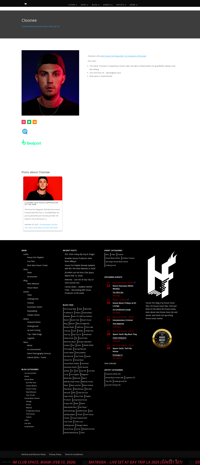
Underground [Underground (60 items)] (69, 425)
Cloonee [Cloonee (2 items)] (67, 331)
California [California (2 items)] (79, 327)
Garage (29, 401)
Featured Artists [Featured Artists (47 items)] (113, 374)
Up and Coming (33, 330)
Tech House (54, 228)
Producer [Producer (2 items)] (67, 400)
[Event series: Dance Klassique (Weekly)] (135, 283)
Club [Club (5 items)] (74, 331)
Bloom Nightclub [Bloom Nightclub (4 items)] (83, 324)
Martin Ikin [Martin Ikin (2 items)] (68, 378)
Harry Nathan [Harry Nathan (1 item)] (81, 353)
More (132, 5)
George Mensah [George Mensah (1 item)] (80, 349)
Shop (83, 5)
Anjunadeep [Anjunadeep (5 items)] (87, 313)
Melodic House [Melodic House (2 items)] (87, 382)
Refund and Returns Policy (34, 454)
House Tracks (31, 389)
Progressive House (33, 411)
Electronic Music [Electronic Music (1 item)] (70, 342)
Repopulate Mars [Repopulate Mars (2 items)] (70, 407)
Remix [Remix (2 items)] (83, 403)
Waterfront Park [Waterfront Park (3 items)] (88, 429)
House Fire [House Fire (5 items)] (68, 360)
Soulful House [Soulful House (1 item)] (82, 411)
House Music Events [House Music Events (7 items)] (113, 258)
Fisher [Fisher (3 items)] (79, 345)
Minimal (29, 408)
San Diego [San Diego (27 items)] (82, 407)
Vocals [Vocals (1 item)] (78, 429)
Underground (32, 299)
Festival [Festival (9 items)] (120, 254)
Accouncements (45, 224)
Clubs (29, 295)
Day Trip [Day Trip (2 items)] (67, 334)
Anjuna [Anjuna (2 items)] (78, 313)
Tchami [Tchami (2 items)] (79, 414)
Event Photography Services (39, 353)
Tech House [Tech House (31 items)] (89, 414)
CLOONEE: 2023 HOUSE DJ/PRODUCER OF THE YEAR (41, 203)
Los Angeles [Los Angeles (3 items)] (74, 374)
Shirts (29, 272)
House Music (38, 228)
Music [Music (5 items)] (66, 385)
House (31, 228)
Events (106, 5)
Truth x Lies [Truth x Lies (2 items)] (79, 422)
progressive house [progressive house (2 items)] (80, 400)
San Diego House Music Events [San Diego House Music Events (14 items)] (117, 262)
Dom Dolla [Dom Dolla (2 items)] (83, 338)
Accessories (32, 276)
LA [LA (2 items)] (72, 371)
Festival (30, 303)
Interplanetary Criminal (123, 320)
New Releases (33, 283)
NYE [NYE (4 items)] (74, 393)
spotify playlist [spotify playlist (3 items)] (69, 414)
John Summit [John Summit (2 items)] (83, 367)
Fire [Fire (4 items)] (73, 345)
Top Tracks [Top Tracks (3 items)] (68, 422)
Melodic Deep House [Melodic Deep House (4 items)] (72, 382)
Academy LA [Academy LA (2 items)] (68, 313)
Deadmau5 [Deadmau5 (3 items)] (87, 334)
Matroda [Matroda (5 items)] (77, 378)
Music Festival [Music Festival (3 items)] (88, 385)
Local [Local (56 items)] (66, 374)
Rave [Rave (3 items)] (76, 403)
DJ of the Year (31, 382)
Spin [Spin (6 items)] (91, 411)
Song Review (29, 426)
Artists (120, 5)
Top (58, 26)
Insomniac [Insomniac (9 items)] (85, 363)
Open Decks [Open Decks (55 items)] (68, 396)
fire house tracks (169, 309)
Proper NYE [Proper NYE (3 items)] (68, 403)
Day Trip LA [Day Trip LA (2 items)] (77, 334)
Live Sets (46, 228)
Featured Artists (28, 26)
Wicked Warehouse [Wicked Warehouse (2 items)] (71, 433)
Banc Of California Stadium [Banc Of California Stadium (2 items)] (82, 316)
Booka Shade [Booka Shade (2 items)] (69, 327)
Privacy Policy (55, 454)
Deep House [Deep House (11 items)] (68, 338)
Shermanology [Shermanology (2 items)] (69, 411)
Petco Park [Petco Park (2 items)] (79, 396)
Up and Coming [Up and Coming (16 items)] (113, 385)
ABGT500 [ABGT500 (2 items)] (87, 309)
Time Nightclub (118, 324)
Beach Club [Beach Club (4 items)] (75, 320)
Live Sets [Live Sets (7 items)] (91, 371)
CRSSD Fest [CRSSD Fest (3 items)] (89, 331)
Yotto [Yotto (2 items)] (83, 433)
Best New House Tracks (37, 265)
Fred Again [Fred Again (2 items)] (68, 349)
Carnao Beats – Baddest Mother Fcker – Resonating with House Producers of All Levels (78, 290)
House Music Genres (32, 398)
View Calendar (110, 363)
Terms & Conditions (74, 454)
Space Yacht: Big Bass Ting (125, 334)
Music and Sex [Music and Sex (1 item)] (76, 385)
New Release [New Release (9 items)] (79, 389)
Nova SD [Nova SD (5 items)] (67, 393)
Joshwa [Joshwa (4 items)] (66, 371)
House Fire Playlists (35, 257)
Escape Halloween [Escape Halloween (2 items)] (85, 342)
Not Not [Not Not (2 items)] (89, 389)
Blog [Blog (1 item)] (65, 324)
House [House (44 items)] (88, 356)
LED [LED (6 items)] (77, 371)
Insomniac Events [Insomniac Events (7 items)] (70, 367)
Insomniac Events (34, 307)
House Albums (31, 386)
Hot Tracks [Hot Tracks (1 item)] (79, 356)
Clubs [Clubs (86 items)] (113, 254)
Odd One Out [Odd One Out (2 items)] (83, 393)
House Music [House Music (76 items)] (79, 360)
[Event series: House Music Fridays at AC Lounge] (128, 300)
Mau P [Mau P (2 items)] (85, 378)
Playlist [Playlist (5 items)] (88, 396)
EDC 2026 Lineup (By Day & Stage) (79, 254)
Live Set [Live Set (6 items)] (83, 371)
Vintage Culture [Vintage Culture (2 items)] (82, 425)
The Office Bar (118, 292)
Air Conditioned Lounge (122, 309)
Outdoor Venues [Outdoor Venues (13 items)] (128, 258)
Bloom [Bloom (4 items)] (72, 324)
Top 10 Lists (30, 395)
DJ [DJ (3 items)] (76, 338)
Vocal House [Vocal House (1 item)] (68, 429)
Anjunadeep (32, 311)
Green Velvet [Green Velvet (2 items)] (69, 353)
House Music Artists (45, 26)
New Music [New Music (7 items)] (68, 389)
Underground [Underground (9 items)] (120, 381)
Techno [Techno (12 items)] (67, 418)
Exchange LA (118, 355)
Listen (71, 5)
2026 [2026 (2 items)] (80, 309)
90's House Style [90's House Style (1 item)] (70, 309)
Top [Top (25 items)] (109, 381)
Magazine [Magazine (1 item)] (84, 374)
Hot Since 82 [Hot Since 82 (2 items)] (68, 356)
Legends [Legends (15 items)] (130, 377)
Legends (30, 338)
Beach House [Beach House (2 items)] (86, 320)
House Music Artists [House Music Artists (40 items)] (114, 377)
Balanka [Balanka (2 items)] (67, 316)
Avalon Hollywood (119, 338)
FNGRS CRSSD (33, 315)
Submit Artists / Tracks (36, 357)
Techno (29, 417)
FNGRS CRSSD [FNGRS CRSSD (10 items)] (88, 345)
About (29, 345)
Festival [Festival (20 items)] (67, 345)
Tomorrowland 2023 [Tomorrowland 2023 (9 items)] (79, 418)
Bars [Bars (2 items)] (107, 254)
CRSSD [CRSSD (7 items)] (80, 331)
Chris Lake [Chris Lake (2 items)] (89, 327)
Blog (94, 5)
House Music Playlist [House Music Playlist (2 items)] (71, 363)
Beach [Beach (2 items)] (66, 320)
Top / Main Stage (34, 334)
